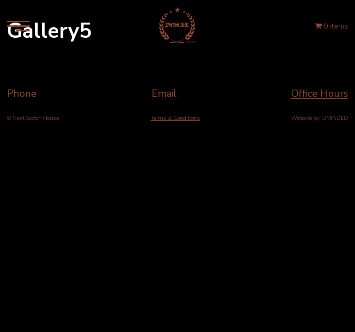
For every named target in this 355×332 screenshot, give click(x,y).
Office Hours (319, 94)
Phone (22, 94)
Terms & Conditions (175, 118)
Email (164, 94)
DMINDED (335, 118)
